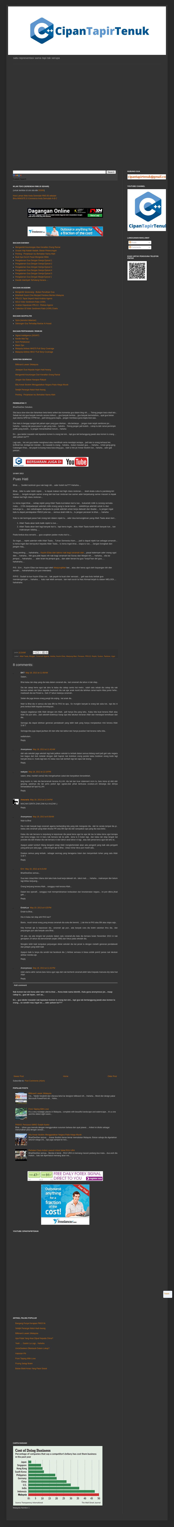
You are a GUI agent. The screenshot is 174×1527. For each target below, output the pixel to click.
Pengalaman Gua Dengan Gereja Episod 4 (33, 270)
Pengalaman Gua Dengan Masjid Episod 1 (33, 277)
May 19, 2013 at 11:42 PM (44, 968)
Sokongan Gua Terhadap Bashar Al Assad (33, 323)
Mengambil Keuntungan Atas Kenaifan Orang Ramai (37, 247)
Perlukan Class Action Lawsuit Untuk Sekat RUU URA (52, 1150)
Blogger (32, 656)
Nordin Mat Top (21, 339)
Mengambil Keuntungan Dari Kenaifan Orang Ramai (37, 375)
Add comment (20, 985)
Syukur (100, 656)
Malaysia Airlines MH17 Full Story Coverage (34, 352)
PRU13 (88, 656)
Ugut (113, 656)
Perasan (81, 656)
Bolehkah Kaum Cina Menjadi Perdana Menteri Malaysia (39, 295)
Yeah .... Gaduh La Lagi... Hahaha (29, 1343)
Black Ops (19, 345)
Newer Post (19, 1076)
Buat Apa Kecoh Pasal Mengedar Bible (32, 257)
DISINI (41, 190)
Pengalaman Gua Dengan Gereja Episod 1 (33, 260)
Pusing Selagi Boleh (24, 1363)
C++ (22, 869)
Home (65, 1076)
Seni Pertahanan (22, 342)
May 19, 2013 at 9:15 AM (36, 869)
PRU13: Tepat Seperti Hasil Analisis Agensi (33, 298)
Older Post (112, 1076)
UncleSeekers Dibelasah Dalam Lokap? (32, 1348)
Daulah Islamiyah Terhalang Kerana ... (31, 280)
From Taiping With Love (39, 1109)
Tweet (166, 1294)
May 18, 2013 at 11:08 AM (37, 673)
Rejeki (94, 656)
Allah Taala (24, 656)
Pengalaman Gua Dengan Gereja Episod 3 (33, 267)
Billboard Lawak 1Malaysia (26, 364)
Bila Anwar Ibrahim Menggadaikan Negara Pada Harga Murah (41, 385)
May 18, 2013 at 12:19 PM (40, 772)
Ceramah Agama (42, 656)
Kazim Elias (60, 656)
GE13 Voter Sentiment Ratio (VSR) (30, 302)
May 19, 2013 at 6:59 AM (43, 817)
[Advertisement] (30, 124)
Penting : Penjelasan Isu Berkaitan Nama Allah (35, 254)
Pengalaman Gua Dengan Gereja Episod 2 (33, 264)
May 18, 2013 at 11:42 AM (44, 749)
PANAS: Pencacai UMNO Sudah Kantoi (32, 1125)
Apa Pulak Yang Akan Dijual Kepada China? (34, 1338)
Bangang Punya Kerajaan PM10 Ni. (30, 1323)
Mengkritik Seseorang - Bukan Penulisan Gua (34, 292)
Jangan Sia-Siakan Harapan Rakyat (30, 380)
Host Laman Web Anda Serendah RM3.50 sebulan (34, 196)
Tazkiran (107, 656)
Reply (23, 740)
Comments (135, 247)
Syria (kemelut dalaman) (25, 320)
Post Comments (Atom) (35, 1081)
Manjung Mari (71, 656)
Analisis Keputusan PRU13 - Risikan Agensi (34, 305)
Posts (132, 242)
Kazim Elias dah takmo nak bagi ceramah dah (62, 552)
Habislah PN (20, 1353)
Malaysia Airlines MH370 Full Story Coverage (34, 348)
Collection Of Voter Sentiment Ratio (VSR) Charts (36, 308)
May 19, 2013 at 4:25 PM (40, 908)
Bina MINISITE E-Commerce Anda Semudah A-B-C (35, 198)
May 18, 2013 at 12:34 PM (41, 800)
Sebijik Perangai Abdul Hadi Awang (30, 390)
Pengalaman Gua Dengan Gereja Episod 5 (33, 273)
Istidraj (52, 656)
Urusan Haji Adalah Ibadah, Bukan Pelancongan (36, 250)
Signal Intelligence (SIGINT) (27, 335)
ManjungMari (60, 567)
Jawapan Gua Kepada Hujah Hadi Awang (33, 370)
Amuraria (25, 800)
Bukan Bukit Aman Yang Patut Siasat (31, 1368)
